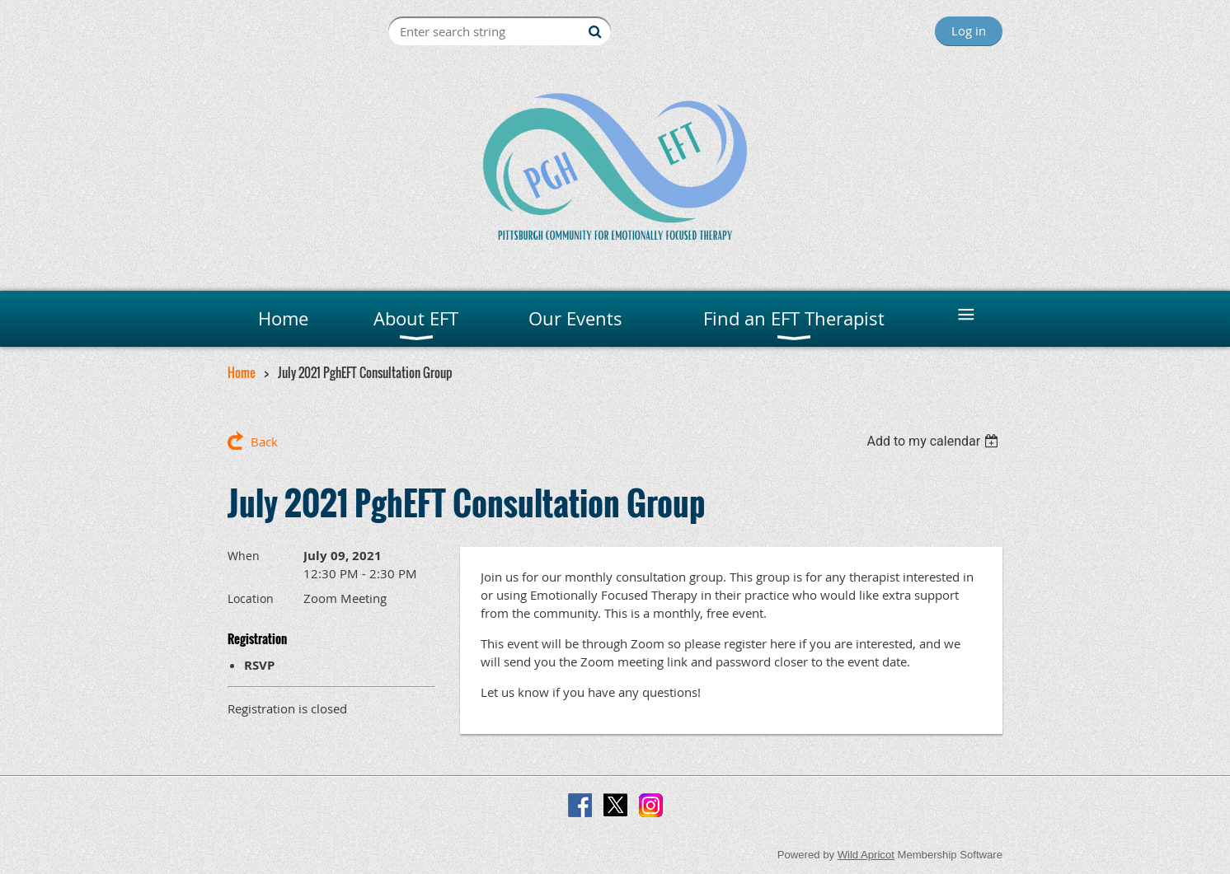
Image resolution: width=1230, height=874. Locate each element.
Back (264, 441)
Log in (968, 30)
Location (251, 598)
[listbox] (934, 441)
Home (242, 372)
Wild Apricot (866, 854)
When (244, 555)
